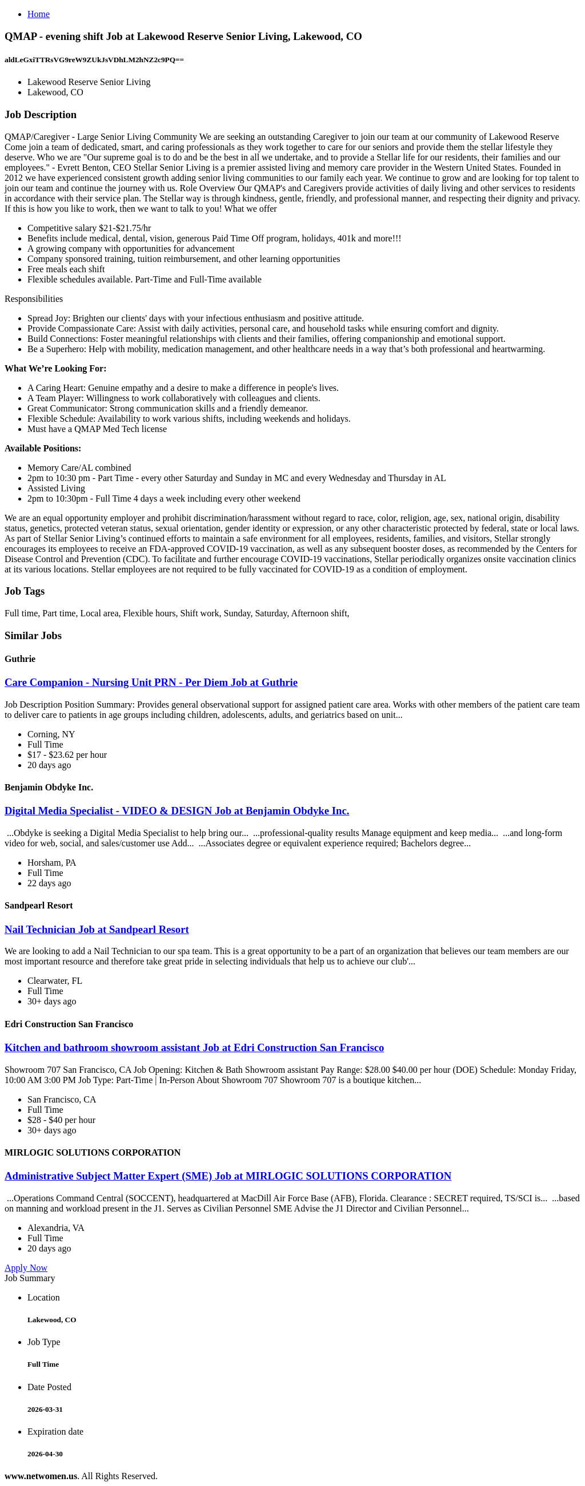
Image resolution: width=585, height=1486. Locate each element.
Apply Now (26, 1268)
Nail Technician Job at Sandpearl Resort (97, 929)
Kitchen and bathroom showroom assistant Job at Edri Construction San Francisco (194, 1047)
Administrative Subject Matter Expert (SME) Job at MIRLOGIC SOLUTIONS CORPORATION (228, 1176)
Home (38, 14)
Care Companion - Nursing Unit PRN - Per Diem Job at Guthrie (151, 682)
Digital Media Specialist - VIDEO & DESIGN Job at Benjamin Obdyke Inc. (177, 811)
